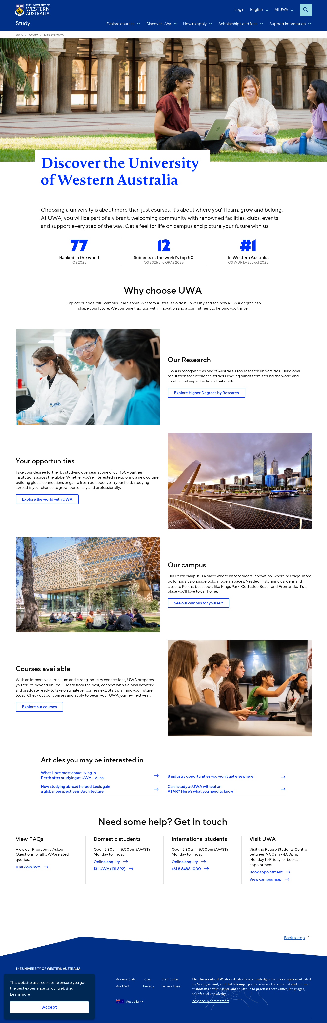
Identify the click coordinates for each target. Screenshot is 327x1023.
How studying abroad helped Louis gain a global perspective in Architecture (75, 789)
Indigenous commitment (210, 1001)
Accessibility (126, 979)
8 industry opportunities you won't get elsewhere (210, 776)
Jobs (147, 979)
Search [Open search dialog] (306, 10)
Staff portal (169, 979)
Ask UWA (122, 986)
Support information (287, 23)
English (256, 9)
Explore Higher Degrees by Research (206, 393)
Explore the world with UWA (47, 499)
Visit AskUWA (28, 866)
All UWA (281, 9)
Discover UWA (158, 23)
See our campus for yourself (198, 603)
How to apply (195, 23)
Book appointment (266, 872)
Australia (132, 1001)
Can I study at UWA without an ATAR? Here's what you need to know (200, 789)
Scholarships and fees (238, 23)
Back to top (294, 937)
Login (239, 9)
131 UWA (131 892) (109, 868)
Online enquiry (107, 861)
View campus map (266, 879)
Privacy (148, 986)
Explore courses (120, 23)
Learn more (20, 994)
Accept (49, 1007)
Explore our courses (39, 707)
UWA (19, 34)
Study (23, 23)
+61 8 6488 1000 (186, 868)
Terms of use (170, 986)
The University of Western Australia (48, 969)
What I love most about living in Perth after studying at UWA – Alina (72, 775)
